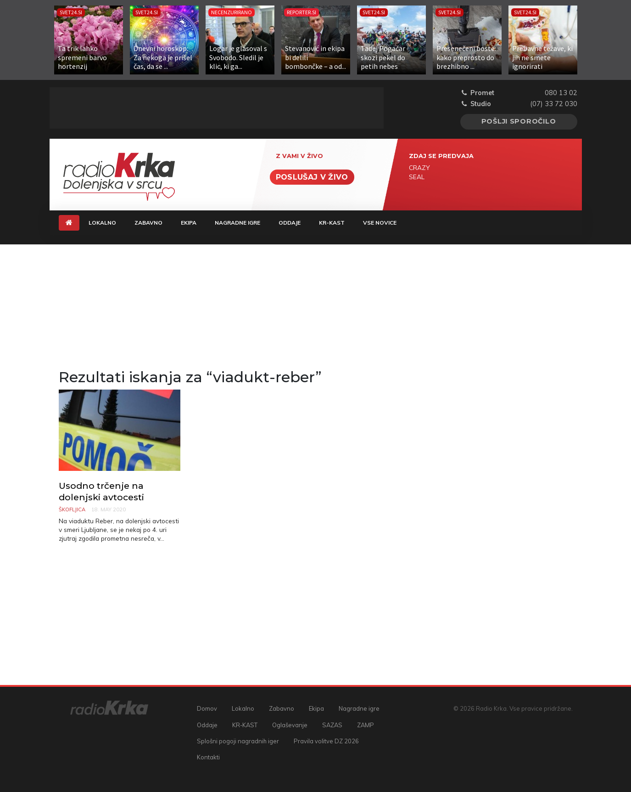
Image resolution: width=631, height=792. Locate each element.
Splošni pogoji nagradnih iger (238, 741)
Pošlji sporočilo (518, 121)
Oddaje (290, 222)
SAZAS (332, 725)
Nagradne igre (237, 222)
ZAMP (365, 725)
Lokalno (102, 222)
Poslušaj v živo (312, 177)
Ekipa (188, 222)
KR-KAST (332, 222)
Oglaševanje (289, 725)
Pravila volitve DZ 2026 (326, 741)
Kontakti (208, 757)
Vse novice (379, 222)
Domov (207, 708)
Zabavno (148, 222)
